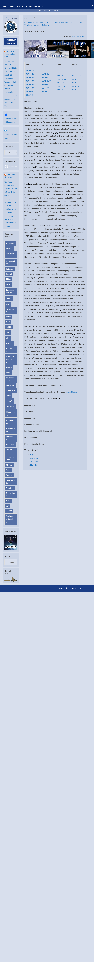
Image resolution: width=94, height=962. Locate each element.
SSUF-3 (45, 77)
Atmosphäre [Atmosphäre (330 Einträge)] (10, 262)
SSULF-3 (75, 83)
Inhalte (11, 6)
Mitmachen (39, 6)
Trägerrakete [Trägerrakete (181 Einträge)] (10, 494)
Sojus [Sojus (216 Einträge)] (8, 470)
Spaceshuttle (66, 22)
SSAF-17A (61, 86)
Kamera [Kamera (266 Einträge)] (9, 343)
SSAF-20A (61, 83)
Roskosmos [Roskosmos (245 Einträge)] (10, 438)
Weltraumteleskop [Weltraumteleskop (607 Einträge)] (10, 519)
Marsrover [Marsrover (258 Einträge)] (10, 385)
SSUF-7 (75, 79)
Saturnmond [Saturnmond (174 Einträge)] (10, 451)
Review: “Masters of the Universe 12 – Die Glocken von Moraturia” (10, 205)
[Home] (4, 6)
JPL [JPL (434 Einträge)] (8, 338)
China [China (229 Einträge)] (8, 279)
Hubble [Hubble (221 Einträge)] (9, 327)
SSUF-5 (45, 91)
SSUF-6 (60, 90)
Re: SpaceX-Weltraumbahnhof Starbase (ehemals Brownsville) (10, 85)
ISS (48, 22)
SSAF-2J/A (61, 79)
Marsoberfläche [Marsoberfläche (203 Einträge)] (10, 379)
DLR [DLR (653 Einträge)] (8, 284)
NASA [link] (52, 153)
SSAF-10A (30, 88)
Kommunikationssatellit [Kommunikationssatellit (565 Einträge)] (10, 359)
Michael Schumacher (78, 36)
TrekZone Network (9, 175)
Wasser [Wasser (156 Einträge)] (9, 511)
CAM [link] (35, 101)
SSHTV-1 (45, 88)
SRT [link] (36, 278)
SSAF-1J (45, 84)
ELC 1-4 (33, 455)
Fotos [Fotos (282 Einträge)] (8, 317)
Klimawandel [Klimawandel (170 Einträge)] (10, 350)
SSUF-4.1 (61, 76)
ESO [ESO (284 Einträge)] (8, 304)
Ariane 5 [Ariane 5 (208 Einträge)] (9, 248)
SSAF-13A (30, 77)
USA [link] (58, 398)
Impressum (11, 40)
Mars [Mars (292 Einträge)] (8, 373)
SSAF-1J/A (46, 81)
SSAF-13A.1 (31, 81)
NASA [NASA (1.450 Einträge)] (9, 401)
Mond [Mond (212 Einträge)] (8, 395)
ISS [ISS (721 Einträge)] (7, 332)
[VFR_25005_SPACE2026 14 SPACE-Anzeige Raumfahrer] (10, 542)
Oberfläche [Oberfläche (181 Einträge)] (10, 407)
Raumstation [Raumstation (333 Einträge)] (10, 430)
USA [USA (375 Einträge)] (8, 501)
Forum (20, 6)
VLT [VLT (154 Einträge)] (7, 506)
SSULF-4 (75, 86)
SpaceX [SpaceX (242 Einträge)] (9, 475)
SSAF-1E (45, 74)
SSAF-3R (29, 91)
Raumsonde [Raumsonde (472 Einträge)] (10, 421)
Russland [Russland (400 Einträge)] (10, 445)
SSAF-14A (76, 76)
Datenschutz (10, 43)
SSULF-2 (29, 95)
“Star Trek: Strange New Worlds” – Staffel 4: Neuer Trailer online (10, 188)
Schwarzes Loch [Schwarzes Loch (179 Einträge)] (10, 458)
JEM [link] (41, 160)
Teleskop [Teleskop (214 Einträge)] (9, 488)
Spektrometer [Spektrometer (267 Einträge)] (10, 481)
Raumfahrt (55, 22)
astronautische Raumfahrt (35, 22)
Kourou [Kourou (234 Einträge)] (9, 367)
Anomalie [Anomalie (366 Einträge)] (10, 243)
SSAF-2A (33, 465)
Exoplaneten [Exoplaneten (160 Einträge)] (10, 310)
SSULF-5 (75, 90)
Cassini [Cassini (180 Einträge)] (9, 274)
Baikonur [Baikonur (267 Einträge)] (9, 269)
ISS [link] (49, 274)
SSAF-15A (30, 84)
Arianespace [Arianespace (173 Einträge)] (10, 254)
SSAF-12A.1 (31, 70)
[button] (92, 5)
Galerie (29, 6)
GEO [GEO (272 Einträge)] (8, 322)
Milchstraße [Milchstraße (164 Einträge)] (10, 390)
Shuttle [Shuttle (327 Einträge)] (9, 465)
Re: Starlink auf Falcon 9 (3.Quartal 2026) (10, 64)
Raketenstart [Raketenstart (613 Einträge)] (10, 413)
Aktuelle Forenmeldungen (10, 53)
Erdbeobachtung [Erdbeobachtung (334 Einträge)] (10, 291)
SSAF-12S (30, 74)
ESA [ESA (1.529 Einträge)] (9, 298)
